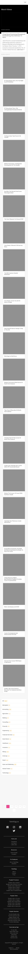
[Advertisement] (14, 791)
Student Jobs (14, 936)
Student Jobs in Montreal (14, 904)
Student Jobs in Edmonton (13, 901)
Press (14, 874)
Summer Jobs (14, 937)
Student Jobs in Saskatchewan (14, 890)
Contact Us (11, 947)
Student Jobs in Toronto (14, 898)
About (14, 871)
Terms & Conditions (14, 949)
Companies (14, 841)
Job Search (14, 843)
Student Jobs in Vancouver (14, 906)
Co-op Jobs (14, 930)
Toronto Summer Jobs (14, 915)
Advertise (14, 863)
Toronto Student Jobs (14, 914)
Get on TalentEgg (14, 862)
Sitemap (17, 947)
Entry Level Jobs (14, 933)
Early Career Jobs (14, 931)
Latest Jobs (14, 844)
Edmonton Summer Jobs (14, 920)
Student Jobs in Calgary (14, 900)
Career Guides (14, 852)
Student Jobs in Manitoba (14, 885)
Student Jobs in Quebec (14, 889)
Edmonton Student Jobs (14, 918)
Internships (14, 934)
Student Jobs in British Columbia (14, 884)
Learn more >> (20, 49)
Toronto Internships (14, 922)
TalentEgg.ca (14, 822)
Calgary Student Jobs (14, 917)
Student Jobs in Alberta (14, 882)
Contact (14, 873)
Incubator (14, 854)
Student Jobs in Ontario (14, 887)
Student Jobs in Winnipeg (14, 903)
